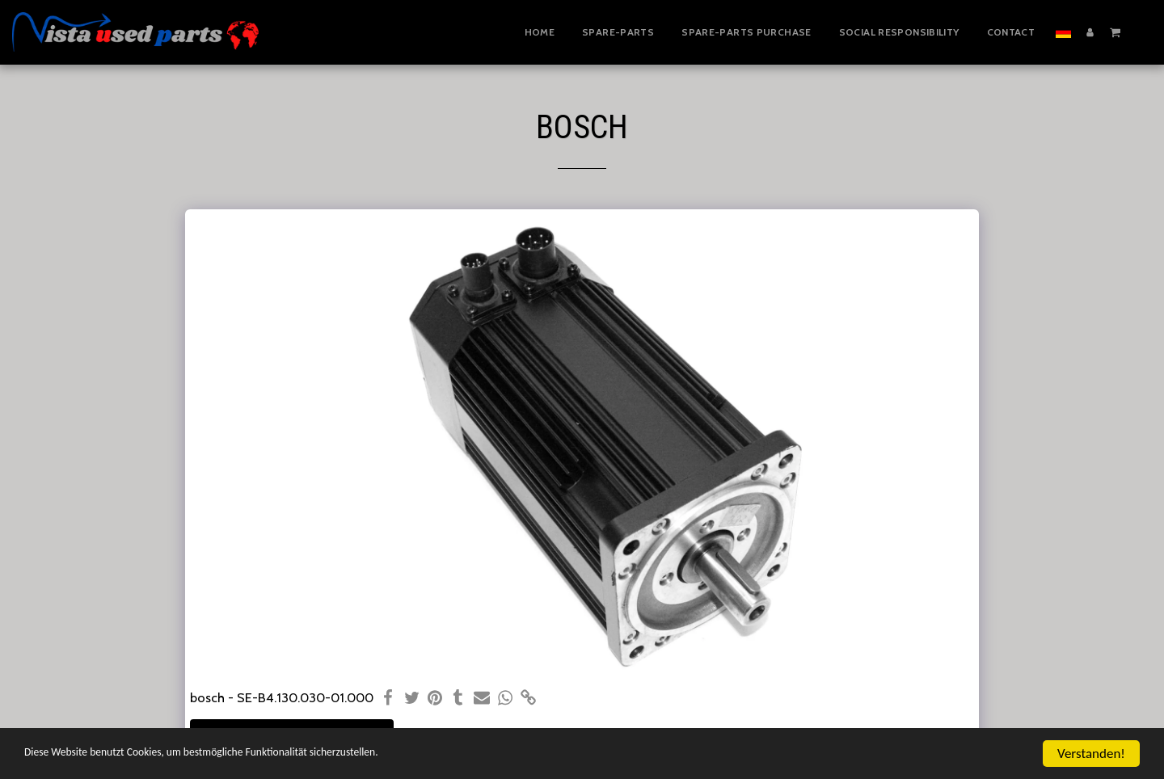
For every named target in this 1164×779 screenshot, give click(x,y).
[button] (1115, 31)
